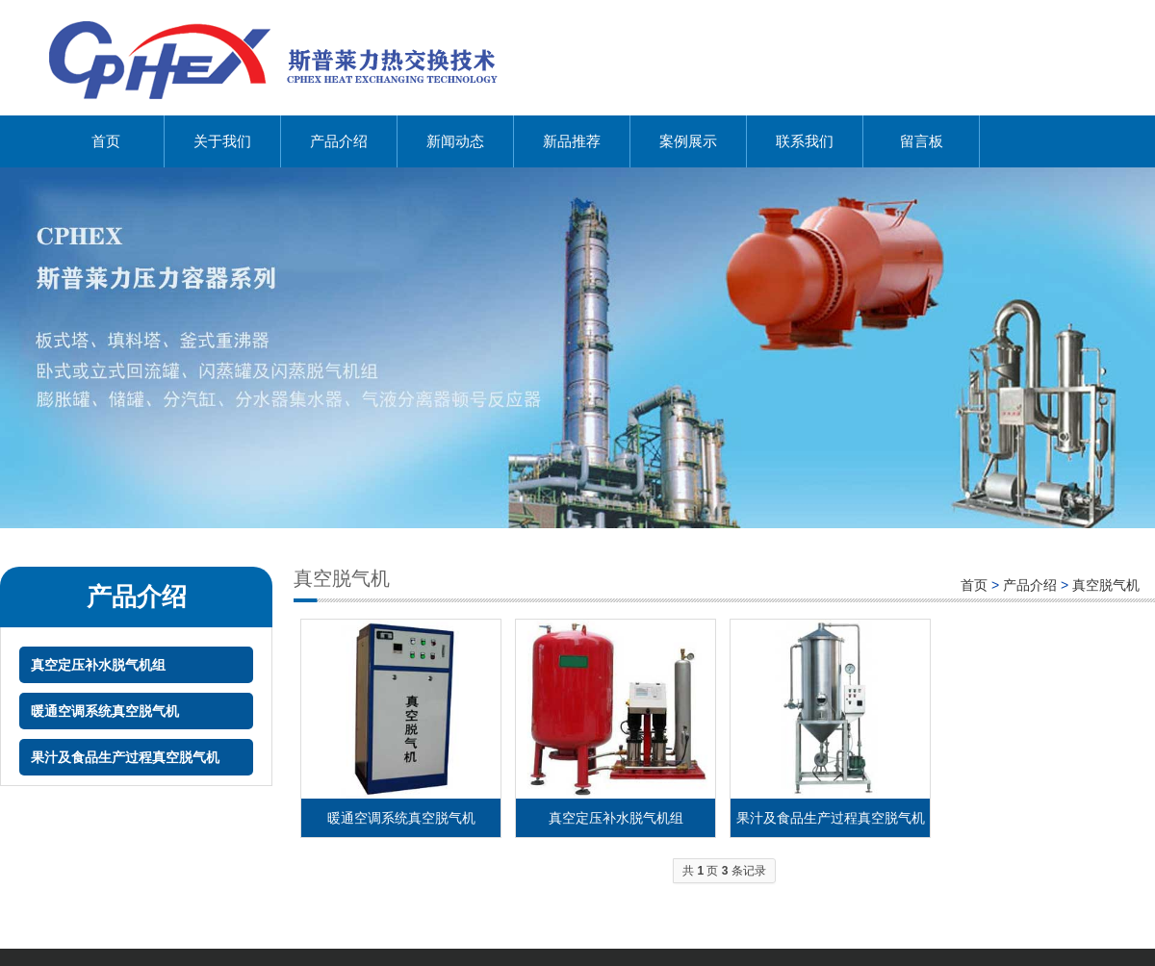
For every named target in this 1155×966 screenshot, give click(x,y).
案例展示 (688, 141)
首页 (105, 141)
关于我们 (222, 141)
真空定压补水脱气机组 (98, 665)
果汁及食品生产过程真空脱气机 (125, 757)
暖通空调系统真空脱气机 (105, 711)
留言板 (921, 141)
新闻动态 (455, 141)
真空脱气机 (1106, 585)
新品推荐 (572, 141)
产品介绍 (339, 141)
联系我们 (805, 141)
